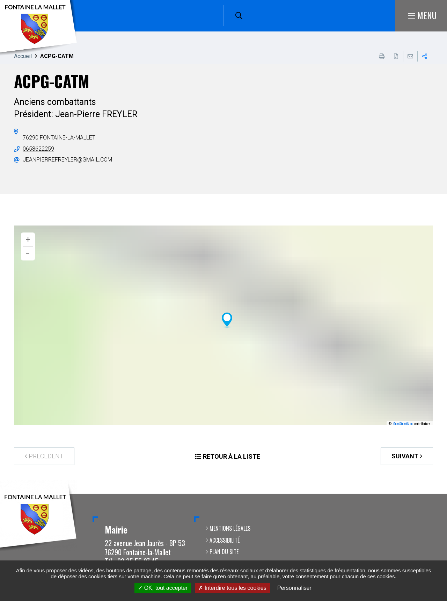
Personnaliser (294, 588)
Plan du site (224, 552)
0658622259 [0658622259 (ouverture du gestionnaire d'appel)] (38, 148)
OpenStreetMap (402, 423)
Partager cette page (425, 56)
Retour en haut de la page (431, 493)
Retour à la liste (231, 456)
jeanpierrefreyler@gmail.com (67, 159)
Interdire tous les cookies (232, 588)
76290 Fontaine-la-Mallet (59, 137)
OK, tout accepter (163, 588)
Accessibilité (225, 540)
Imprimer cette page (382, 56)
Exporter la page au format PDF (396, 56)
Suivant (404, 456)
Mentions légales (230, 528)
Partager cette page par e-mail (410, 56)
